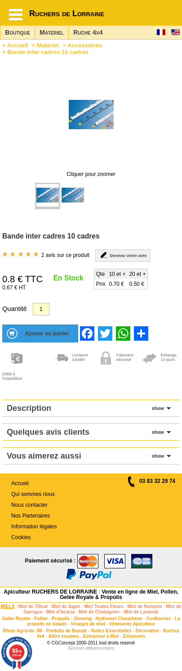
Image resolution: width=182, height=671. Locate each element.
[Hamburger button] (15, 15)
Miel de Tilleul (32, 606)
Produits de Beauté (66, 630)
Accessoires (84, 45)
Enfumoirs (134, 636)
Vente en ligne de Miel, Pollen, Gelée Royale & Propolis (119, 594)
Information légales (34, 526)
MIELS (8, 606)
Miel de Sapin (66, 606)
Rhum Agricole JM (22, 630)
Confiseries (158, 618)
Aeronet (76, 648)
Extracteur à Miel (101, 636)
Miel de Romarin (144, 606)
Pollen (41, 618)
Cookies (21, 537)
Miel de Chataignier (99, 611)
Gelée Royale (16, 618)
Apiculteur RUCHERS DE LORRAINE (50, 592)
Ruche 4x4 (87, 32)
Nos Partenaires (30, 516)
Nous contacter (29, 505)
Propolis (61, 618)
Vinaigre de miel (88, 623)
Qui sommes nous (33, 494)
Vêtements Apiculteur (132, 623)
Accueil (17, 45)
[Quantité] (41, 309)
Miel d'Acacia (60, 611)
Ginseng (83, 618)
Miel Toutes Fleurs (103, 606)
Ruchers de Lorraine (66, 13)
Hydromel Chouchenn (119, 618)
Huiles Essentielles (111, 630)
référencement (99, 648)
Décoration (147, 630)
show (157, 408)
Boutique (17, 32)
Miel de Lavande (141, 611)
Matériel (52, 32)
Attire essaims (63, 636)
